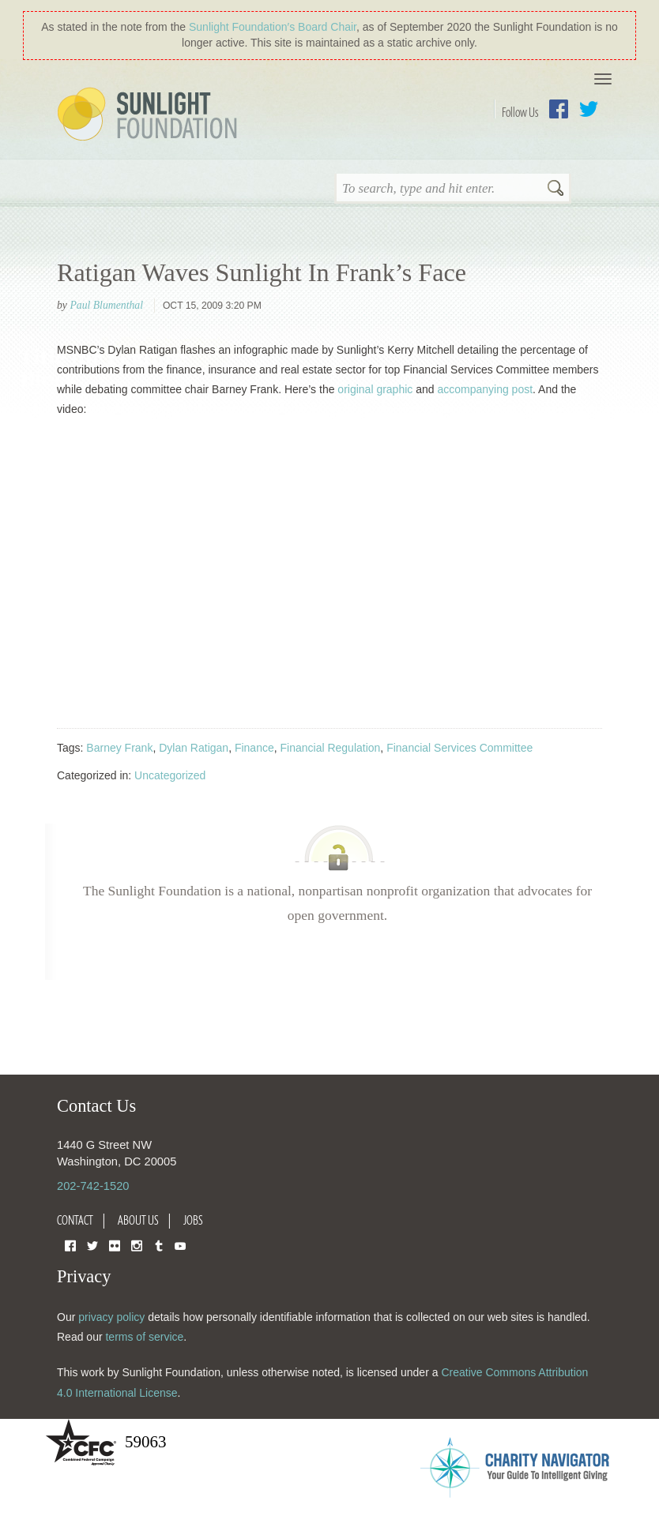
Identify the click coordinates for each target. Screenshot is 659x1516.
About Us (138, 1220)
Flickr (114, 1244)
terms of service (144, 1336)
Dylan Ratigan (193, 747)
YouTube (180, 1244)
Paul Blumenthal (106, 305)
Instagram (136, 1244)
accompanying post (485, 389)
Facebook (558, 108)
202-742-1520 (93, 1186)
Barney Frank (119, 747)
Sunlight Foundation (150, 115)
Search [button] (555, 189)
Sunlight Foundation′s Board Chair (272, 27)
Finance (254, 747)
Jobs (193, 1220)
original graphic (374, 389)
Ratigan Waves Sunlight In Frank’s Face (261, 272)
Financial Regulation (331, 747)
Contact (75, 1220)
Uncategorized (169, 775)
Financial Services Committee (459, 747)
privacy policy (111, 1317)
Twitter (588, 108)
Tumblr (158, 1244)
